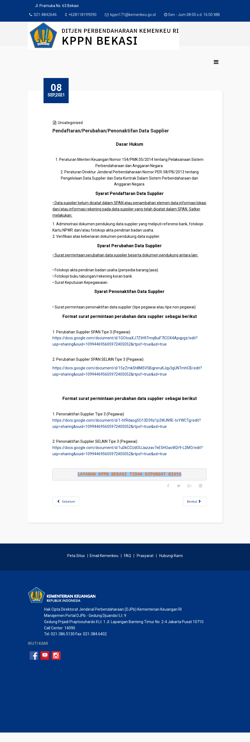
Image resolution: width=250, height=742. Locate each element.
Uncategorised (73, 128)
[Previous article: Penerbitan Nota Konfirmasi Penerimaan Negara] (69, 507)
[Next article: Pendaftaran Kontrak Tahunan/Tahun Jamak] (193, 507)
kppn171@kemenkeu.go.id (135, 14)
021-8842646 (46, 14)
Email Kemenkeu (104, 565)
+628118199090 (84, 14)
